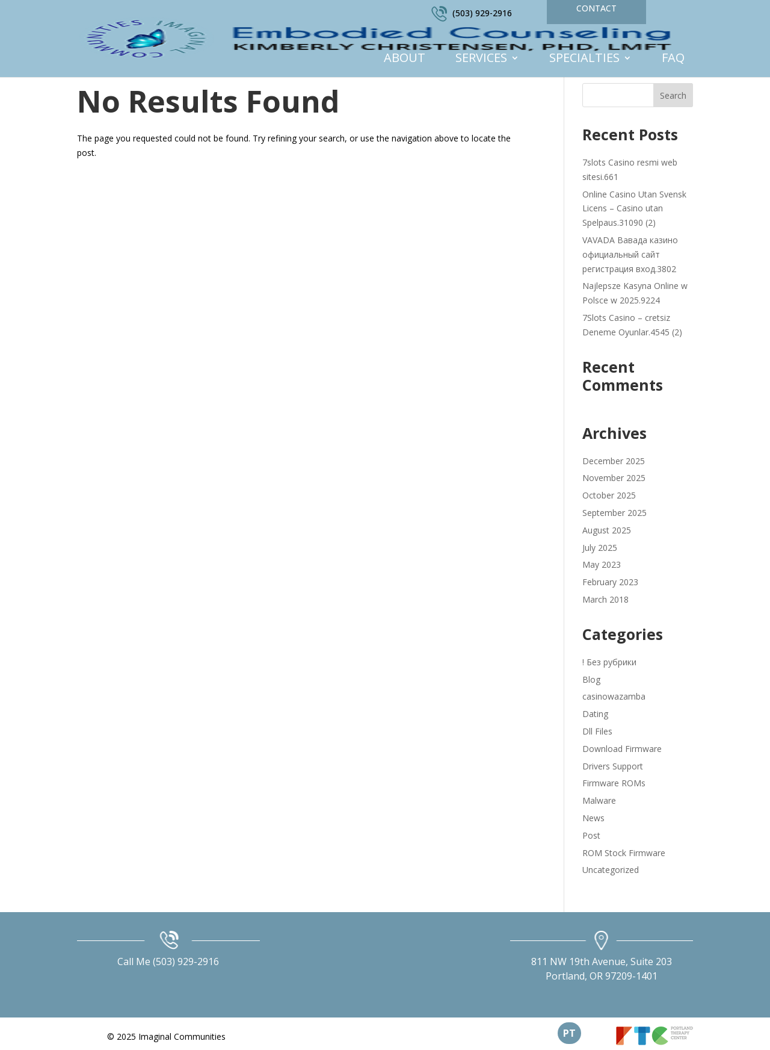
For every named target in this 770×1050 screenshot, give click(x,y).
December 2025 (613, 461)
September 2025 (614, 512)
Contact (596, 8)
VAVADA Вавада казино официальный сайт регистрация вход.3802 (630, 254)
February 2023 (610, 582)
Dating (595, 713)
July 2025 (599, 547)
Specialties (584, 60)
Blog (591, 679)
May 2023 (601, 564)
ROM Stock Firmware (623, 853)
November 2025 (613, 477)
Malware (599, 800)
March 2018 (605, 599)
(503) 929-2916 (482, 13)
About (404, 60)
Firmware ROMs (613, 783)
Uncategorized (610, 869)
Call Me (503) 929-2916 (168, 961)
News (593, 818)
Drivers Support (612, 766)
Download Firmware (622, 748)
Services (481, 60)
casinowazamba (613, 696)
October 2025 (609, 495)
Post (591, 835)
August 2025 (606, 530)
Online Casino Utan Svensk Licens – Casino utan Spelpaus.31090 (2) (634, 208)
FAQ (673, 60)
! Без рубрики (609, 662)
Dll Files (597, 731)
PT (569, 1033)
